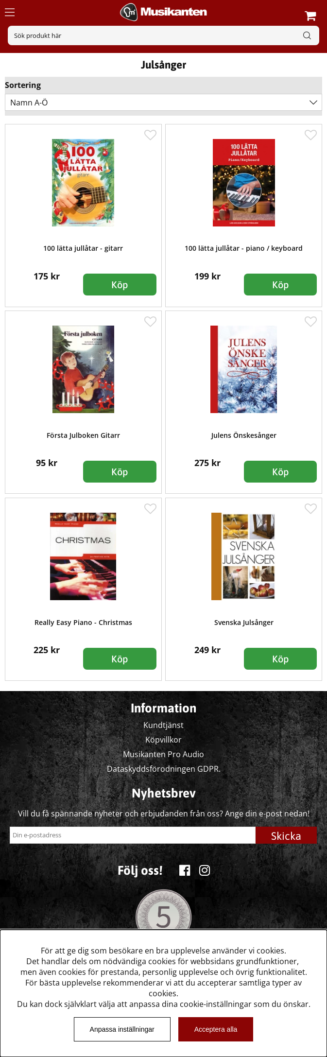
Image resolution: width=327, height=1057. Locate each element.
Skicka (286, 836)
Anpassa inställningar (122, 1029)
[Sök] (163, 35)
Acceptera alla (216, 1029)
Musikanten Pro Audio (163, 754)
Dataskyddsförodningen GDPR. (164, 768)
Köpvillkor (163, 739)
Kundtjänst (163, 725)
